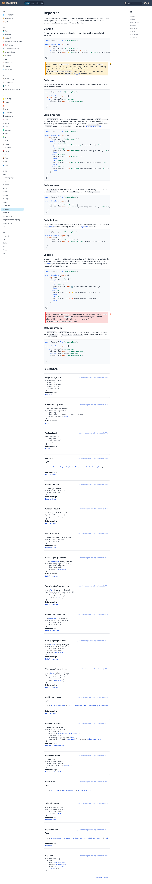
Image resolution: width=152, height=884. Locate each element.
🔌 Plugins (6, 66)
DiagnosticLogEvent (82, 467)
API (4, 227)
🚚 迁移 (5, 22)
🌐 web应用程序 (8, 15)
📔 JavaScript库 (8, 18)
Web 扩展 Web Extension (12, 89)
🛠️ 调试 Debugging (9, 79)
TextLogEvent (97, 467)
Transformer (7, 181)
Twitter (5, 250)
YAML (6, 151)
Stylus (6, 123)
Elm (5, 137)
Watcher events (134, 35)
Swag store (6, 239)
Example (132, 16)
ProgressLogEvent (66, 467)
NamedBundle (58, 652)
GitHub (5, 243)
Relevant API (133, 38)
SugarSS (7, 130)
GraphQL (7, 147)
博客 (32, 3)
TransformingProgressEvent (98, 706)
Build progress (134, 22)
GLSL (5, 154)
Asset (52, 590)
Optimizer (6, 202)
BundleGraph (53, 618)
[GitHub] (145, 3)
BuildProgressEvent (52, 576)
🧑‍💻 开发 (5, 31)
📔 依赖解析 (7, 38)
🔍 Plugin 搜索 (8, 69)
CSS (5, 106)
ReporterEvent (50, 474)
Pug (5, 158)
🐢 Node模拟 (7, 55)
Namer (5, 192)
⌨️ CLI (5, 59)
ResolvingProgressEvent (77, 706)
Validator (6, 213)
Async (53, 868)
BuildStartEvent (79, 838)
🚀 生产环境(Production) (11, 48)
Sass (5, 119)
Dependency (54, 562)
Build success (134, 25)
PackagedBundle (73, 733)
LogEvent (48, 395)
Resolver (6, 185)
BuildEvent (49, 746)
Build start (133, 19)
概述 (4, 174)
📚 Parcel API (7, 62)
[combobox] (133, 3)
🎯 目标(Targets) (8, 45)
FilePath (59, 598)
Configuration (7, 216)
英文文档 (39, 3)
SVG (5, 109)
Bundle (52, 645)
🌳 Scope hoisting (9, 52)
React (6, 86)
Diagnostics (84, 227)
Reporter (6, 209)
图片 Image (8, 82)
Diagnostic (67, 417)
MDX (5, 161)
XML (5, 165)
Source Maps (7, 223)
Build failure (133, 28)
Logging (77, 73)
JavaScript (7, 99)
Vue (5, 133)
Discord (5, 253)
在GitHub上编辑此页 (103, 877)
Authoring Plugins (9, 178)
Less (5, 126)
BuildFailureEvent (68, 790)
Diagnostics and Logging (11, 220)
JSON (5, 140)
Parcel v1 (6, 236)
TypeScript (7, 112)
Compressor (7, 206)
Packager (6, 199)
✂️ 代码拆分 (7, 35)
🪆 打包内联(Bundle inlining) (12, 41)
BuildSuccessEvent (94, 739)
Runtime (6, 195)
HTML (6, 102)
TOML (6, 144)
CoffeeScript (8, 116)
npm (4, 246)
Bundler (5, 188)
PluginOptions (61, 864)
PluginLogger (60, 866)
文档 (27, 3)
